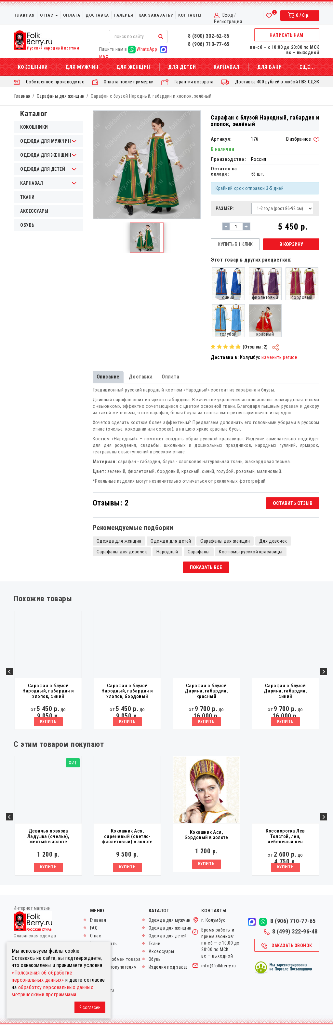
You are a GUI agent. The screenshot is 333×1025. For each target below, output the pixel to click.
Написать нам (286, 35)
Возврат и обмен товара (115, 959)
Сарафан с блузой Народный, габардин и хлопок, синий (48, 691)
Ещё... (307, 67)
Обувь (27, 225)
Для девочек (273, 541)
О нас (49, 15)
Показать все (206, 567)
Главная (25, 15)
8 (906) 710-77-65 (209, 44)
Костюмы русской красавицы (250, 552)
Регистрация (228, 21)
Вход (227, 15)
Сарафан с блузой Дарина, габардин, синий (285, 691)
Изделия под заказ (168, 967)
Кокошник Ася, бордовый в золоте (206, 835)
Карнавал (226, 67)
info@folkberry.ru (218, 965)
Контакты (190, 15)
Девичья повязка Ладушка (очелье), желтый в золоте (48, 836)
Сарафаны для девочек (122, 552)
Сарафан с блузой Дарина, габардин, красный (206, 691)
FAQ (94, 928)
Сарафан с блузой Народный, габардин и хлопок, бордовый (127, 691)
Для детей (182, 67)
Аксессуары (34, 211)
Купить (48, 721)
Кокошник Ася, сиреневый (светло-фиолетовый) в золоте (127, 836)
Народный (167, 552)
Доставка (97, 15)
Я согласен (89, 1007)
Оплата (71, 15)
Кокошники (33, 67)
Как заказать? (156, 15)
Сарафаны (199, 552)
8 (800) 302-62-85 (209, 36)
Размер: (225, 208)
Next (323, 672)
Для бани (269, 67)
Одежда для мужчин (170, 920)
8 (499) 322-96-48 (291, 931)
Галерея (123, 15)
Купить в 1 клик (235, 244)
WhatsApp (142, 49)
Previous (9, 672)
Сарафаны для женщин (61, 96)
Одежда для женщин (119, 541)
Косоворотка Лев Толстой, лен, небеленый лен (285, 836)
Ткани (27, 197)
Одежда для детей (171, 541)
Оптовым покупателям (113, 967)
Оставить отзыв (293, 503)
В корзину (291, 244)
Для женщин (133, 67)
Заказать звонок (286, 946)
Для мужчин (82, 67)
